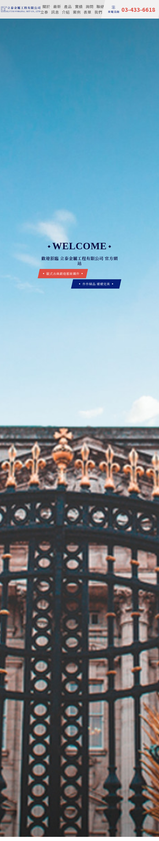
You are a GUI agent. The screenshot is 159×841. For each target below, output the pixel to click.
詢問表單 (89, 9)
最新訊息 (56, 9)
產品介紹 (67, 9)
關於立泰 (45, 9)
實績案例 (78, 9)
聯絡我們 (99, 9)
